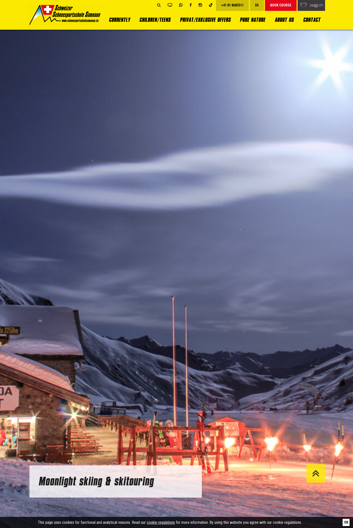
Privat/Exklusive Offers (205, 19)
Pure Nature (252, 19)
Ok (346, 522)
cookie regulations (161, 522)
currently (119, 19)
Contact (311, 19)
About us (284, 19)
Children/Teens (154, 19)
